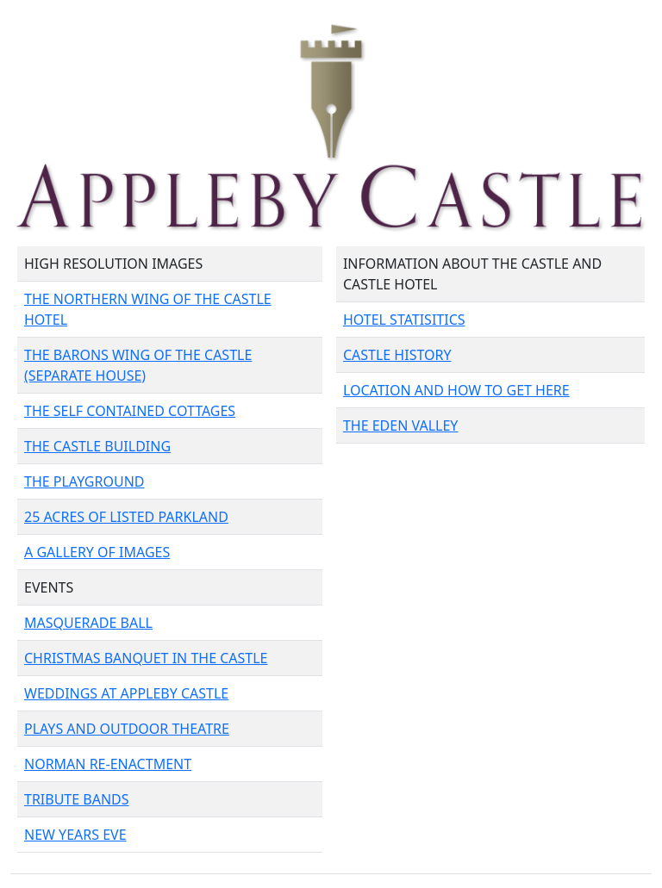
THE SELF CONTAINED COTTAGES (129, 410)
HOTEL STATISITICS (404, 319)
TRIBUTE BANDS (76, 799)
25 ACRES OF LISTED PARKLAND (126, 516)
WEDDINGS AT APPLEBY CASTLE (126, 693)
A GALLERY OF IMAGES (97, 552)
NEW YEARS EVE (75, 834)
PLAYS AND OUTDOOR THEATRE (126, 728)
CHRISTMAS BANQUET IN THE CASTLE (145, 658)
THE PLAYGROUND (84, 481)
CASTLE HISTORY (397, 354)
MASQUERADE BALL (88, 622)
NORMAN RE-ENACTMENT (107, 763)
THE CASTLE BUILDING (97, 446)
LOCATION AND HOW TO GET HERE (456, 390)
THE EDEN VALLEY (401, 425)
